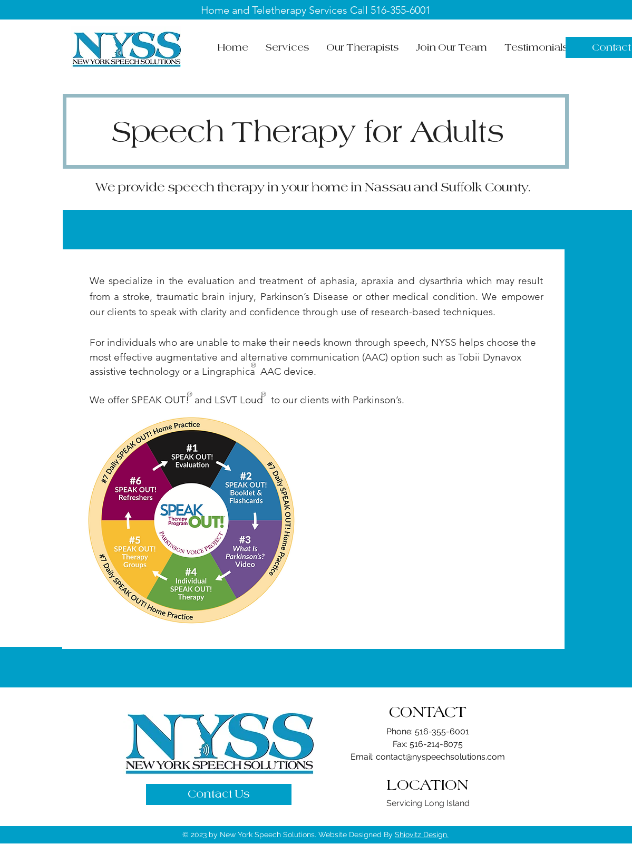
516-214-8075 (436, 744)
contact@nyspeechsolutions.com (440, 757)
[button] (287, 47)
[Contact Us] (218, 794)
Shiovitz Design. (422, 834)
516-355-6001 (401, 10)
